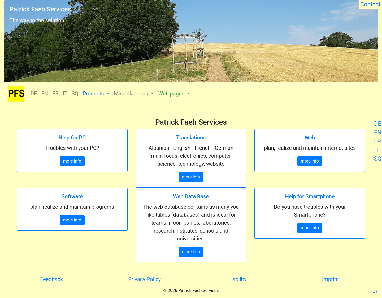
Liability (237, 279)
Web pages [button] (171, 93)
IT (376, 150)
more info (72, 161)
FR (377, 141)
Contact (370, 4)
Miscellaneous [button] (132, 93)
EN (377, 132)
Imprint (330, 279)
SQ (377, 158)
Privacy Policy (144, 279)
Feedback (51, 279)
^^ (375, 293)
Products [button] (94, 93)
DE (377, 123)
